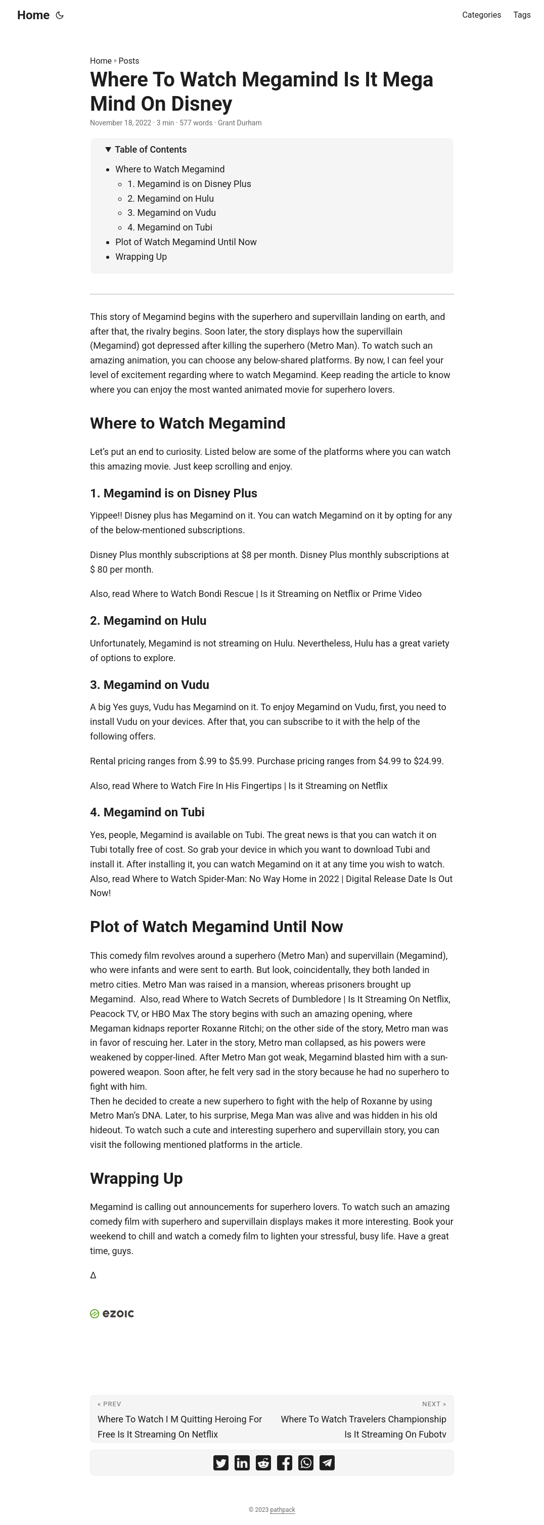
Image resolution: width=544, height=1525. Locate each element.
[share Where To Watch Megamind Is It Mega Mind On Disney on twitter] (221, 1465)
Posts (129, 61)
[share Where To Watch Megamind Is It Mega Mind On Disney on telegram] (327, 1465)
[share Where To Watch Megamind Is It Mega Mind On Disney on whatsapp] (305, 1465)
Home (33, 15)
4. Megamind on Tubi (169, 227)
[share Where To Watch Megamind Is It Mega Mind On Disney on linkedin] (242, 1465)
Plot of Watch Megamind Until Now (186, 242)
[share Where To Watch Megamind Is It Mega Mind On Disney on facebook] (284, 1465)
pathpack (282, 1509)
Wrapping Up (141, 256)
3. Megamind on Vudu (172, 212)
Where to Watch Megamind (169, 169)
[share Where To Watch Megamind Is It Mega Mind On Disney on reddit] (263, 1465)
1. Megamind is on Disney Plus (190, 183)
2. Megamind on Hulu (170, 198)
